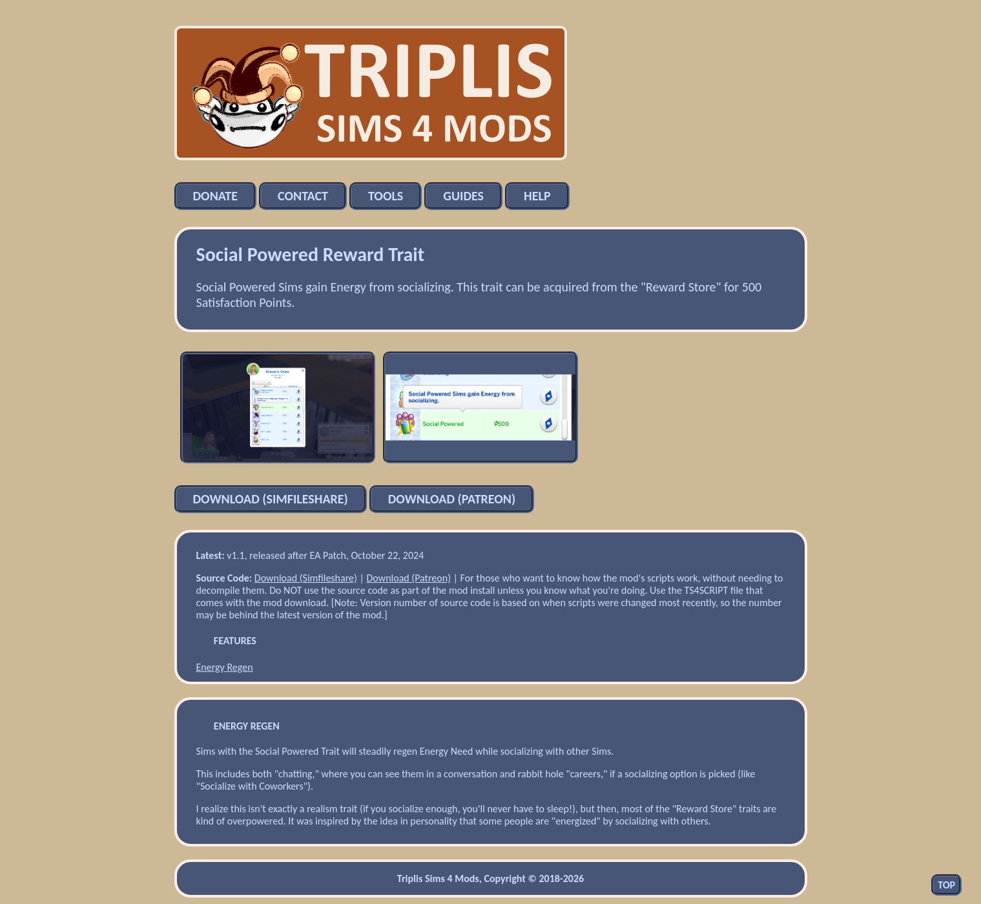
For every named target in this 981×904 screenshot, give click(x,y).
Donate (215, 196)
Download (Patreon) (451, 499)
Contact (303, 196)
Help (537, 196)
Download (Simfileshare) (270, 499)
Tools (385, 196)
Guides (463, 196)
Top (946, 885)
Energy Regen (224, 667)
